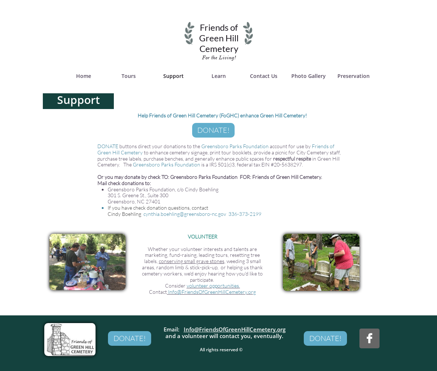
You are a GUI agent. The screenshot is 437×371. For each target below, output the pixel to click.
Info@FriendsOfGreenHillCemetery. (208, 292)
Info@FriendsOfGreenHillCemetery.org (234, 329)
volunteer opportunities (213, 285)
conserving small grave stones (191, 261)
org (252, 292)
